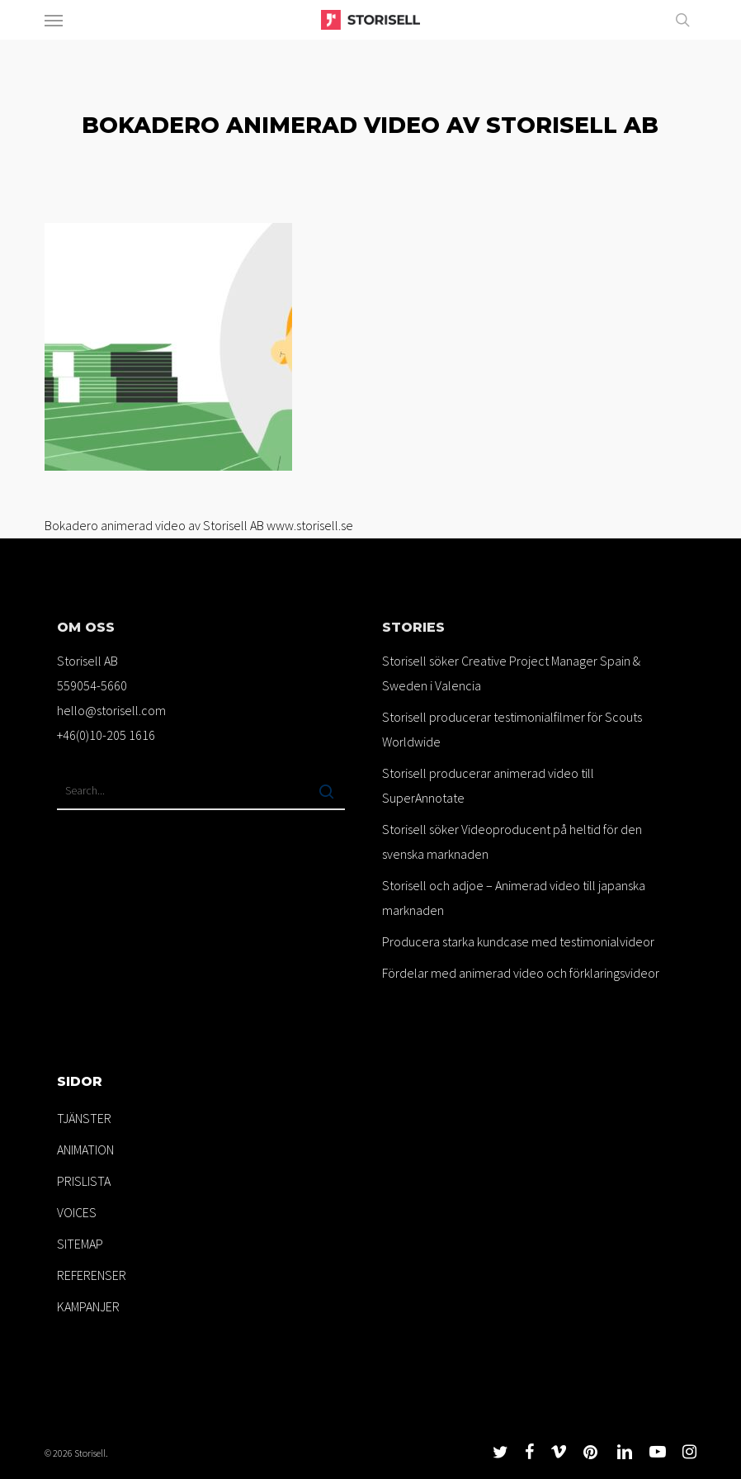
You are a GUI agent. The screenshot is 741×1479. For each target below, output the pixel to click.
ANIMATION (85, 1149)
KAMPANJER (88, 1306)
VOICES (77, 1212)
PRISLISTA (84, 1181)
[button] (54, 20)
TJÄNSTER (84, 1118)
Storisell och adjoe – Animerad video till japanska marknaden (513, 897)
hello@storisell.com (111, 710)
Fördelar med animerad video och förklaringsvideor (520, 973)
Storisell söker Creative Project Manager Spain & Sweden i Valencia (511, 673)
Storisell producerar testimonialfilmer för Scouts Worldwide (512, 729)
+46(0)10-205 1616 (106, 735)
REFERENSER (91, 1275)
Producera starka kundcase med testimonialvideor (518, 941)
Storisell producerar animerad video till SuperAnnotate (488, 785)
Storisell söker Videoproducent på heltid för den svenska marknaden (512, 841)
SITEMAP (80, 1243)
